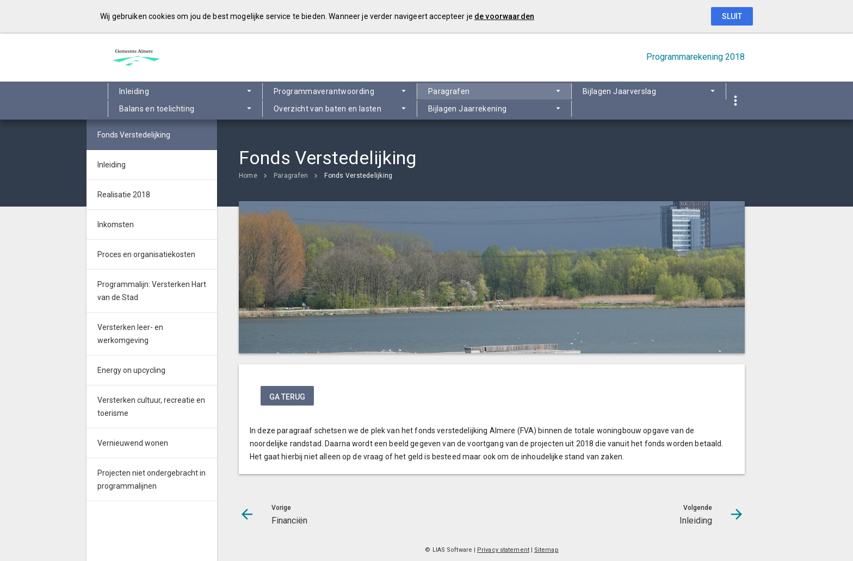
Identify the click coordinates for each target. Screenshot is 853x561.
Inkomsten (115, 224)
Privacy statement (503, 549)
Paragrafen (449, 91)
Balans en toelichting (156, 108)
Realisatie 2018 (123, 194)
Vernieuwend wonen (132, 443)
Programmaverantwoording (324, 91)
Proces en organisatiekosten (146, 254)
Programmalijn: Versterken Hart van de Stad (151, 291)
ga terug (287, 396)
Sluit (732, 16)
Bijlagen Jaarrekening (467, 108)
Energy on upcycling (131, 370)
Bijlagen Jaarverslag (619, 91)
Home (248, 175)
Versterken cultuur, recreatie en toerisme (151, 406)
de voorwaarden (504, 16)
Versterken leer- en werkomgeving (130, 334)
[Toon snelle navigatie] (735, 100)
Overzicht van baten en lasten (327, 108)
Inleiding (134, 91)
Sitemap (546, 549)
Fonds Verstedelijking (358, 175)
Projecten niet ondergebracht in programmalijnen (151, 479)
